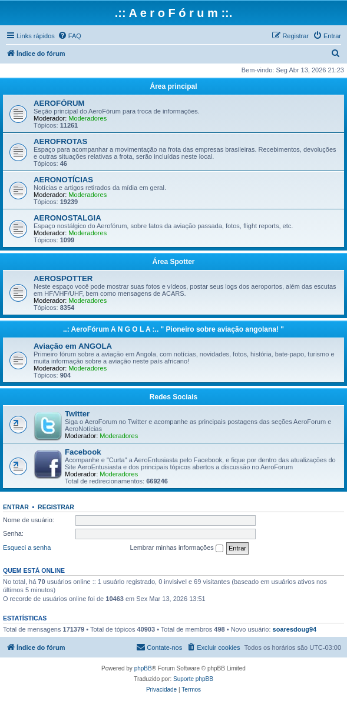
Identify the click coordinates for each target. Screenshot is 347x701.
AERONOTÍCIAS (63, 179)
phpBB (143, 668)
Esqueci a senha (27, 547)
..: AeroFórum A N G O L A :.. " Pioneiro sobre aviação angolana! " (173, 329)
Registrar (56, 506)
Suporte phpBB (193, 679)
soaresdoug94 (295, 629)
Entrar (16, 506)
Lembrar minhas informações (176, 548)
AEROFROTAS (60, 141)
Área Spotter (173, 262)
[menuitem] (69, 36)
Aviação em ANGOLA (73, 346)
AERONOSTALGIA (67, 217)
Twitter (77, 413)
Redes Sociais (173, 397)
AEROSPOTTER (63, 278)
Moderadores (87, 118)
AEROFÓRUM (59, 103)
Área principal (173, 86)
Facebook (83, 452)
